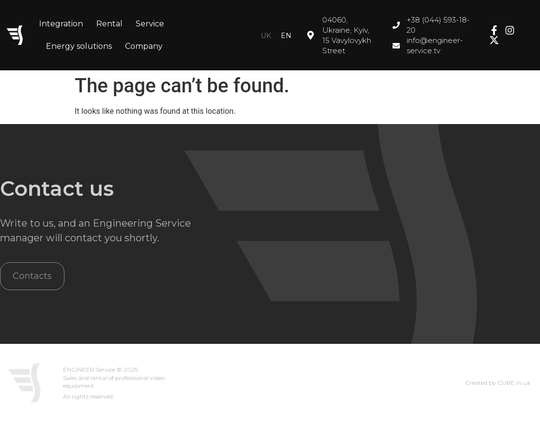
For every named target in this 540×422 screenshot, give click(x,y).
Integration (61, 23)
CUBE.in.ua (514, 382)
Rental (109, 23)
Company (144, 46)
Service (150, 23)
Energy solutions (79, 46)
